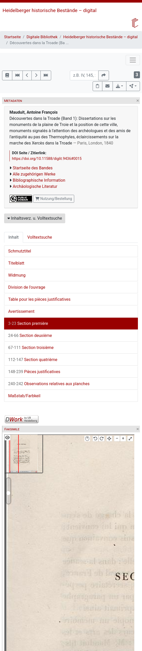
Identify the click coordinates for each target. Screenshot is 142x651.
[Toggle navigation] (133, 60)
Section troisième (30, 347)
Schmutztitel (19, 251)
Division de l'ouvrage (26, 287)
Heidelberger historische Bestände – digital (49, 10)
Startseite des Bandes (33, 168)
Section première (28, 323)
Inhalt (13, 237)
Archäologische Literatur (35, 186)
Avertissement (21, 311)
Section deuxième (30, 335)
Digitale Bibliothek (42, 37)
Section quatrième (32, 359)
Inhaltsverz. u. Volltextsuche (34, 218)
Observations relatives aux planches (49, 383)
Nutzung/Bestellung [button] (53, 199)
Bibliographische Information (39, 180)
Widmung (17, 275)
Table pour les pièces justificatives (39, 299)
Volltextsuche (39, 237)
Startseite (12, 37)
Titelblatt (16, 263)
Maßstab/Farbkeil (24, 395)
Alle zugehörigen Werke (34, 174)
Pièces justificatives (34, 371)
